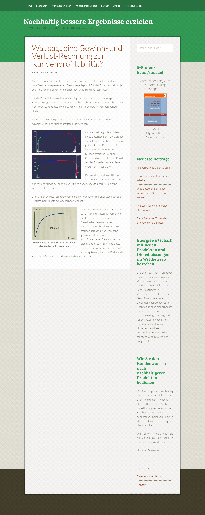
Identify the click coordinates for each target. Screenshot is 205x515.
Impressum (143, 468)
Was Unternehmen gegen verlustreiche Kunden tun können (151, 193)
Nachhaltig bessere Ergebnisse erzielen (88, 21)
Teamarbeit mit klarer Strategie (154, 167)
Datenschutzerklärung (149, 476)
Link (139, 450)
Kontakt (141, 484)
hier (76, 256)
